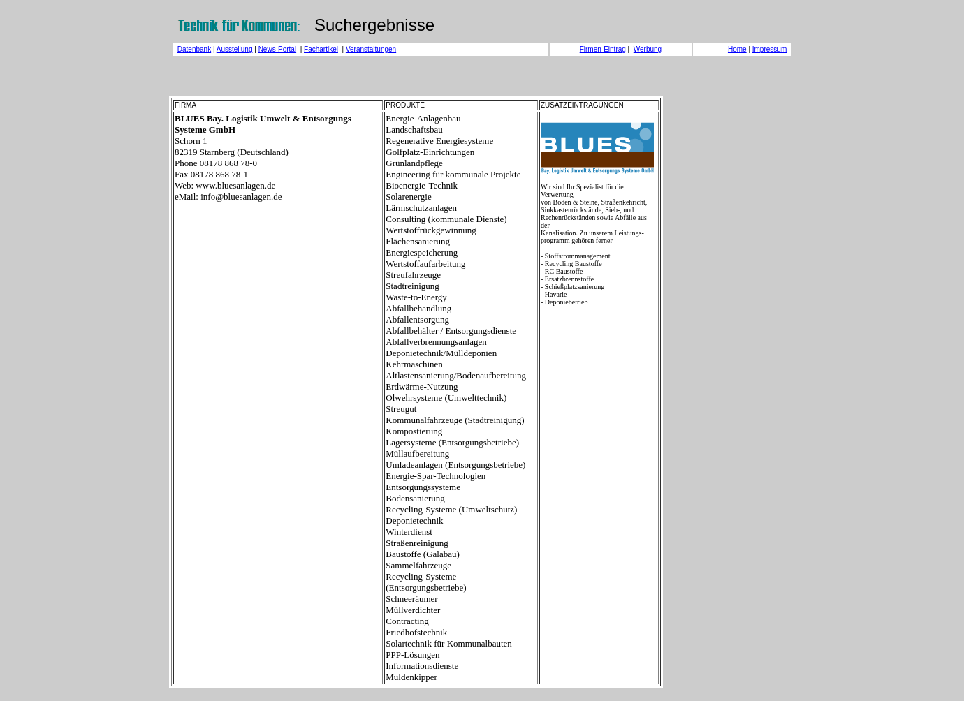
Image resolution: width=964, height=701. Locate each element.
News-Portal (277, 49)
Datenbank (194, 49)
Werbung (648, 49)
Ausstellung (235, 49)
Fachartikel (321, 49)
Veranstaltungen (371, 49)
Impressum (769, 49)
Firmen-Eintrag (603, 49)
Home (737, 49)
